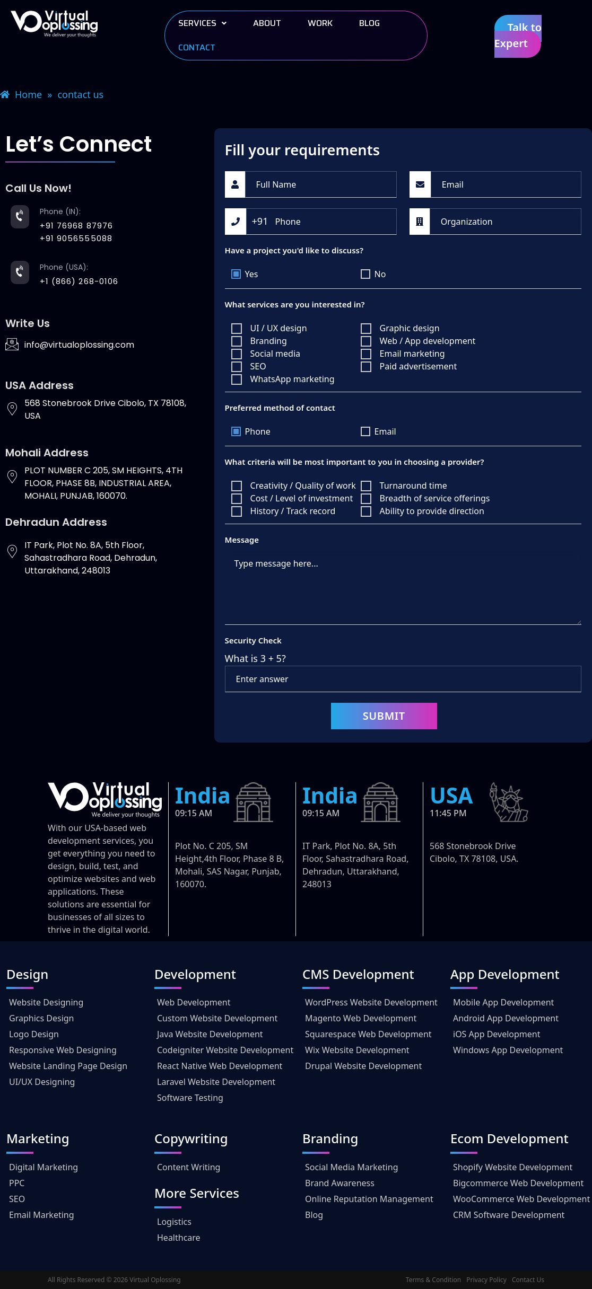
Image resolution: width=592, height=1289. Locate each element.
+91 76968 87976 (77, 225)
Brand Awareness (340, 1183)
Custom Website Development (217, 1018)
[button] (202, 23)
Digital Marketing (43, 1167)
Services (202, 23)
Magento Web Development (360, 1018)
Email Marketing (41, 1215)
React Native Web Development (219, 1066)
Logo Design (34, 1034)
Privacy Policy (486, 1279)
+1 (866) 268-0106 (79, 281)
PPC (16, 1183)
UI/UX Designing (42, 1082)
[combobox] (260, 221)
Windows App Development (508, 1050)
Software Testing (190, 1097)
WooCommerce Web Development (521, 1199)
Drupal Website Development (363, 1066)
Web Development (193, 1002)
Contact (196, 47)
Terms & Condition (433, 1279)
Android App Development (506, 1018)
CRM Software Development (508, 1215)
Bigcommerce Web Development (518, 1183)
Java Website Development (210, 1034)
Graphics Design (41, 1018)
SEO (17, 1199)
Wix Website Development (357, 1050)
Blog (369, 23)
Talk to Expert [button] (518, 35)
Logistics (174, 1222)
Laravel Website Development (216, 1082)
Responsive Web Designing (63, 1050)
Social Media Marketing (351, 1167)
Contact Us (528, 1279)
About (267, 23)
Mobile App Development (503, 1002)
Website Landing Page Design (68, 1066)
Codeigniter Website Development (225, 1050)
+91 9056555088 (76, 238)
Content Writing (188, 1167)
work (320, 23)
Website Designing (46, 1002)
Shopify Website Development (512, 1167)
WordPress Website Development (371, 1002)
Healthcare (179, 1237)
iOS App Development (496, 1034)
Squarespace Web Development (368, 1034)
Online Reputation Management (369, 1199)
